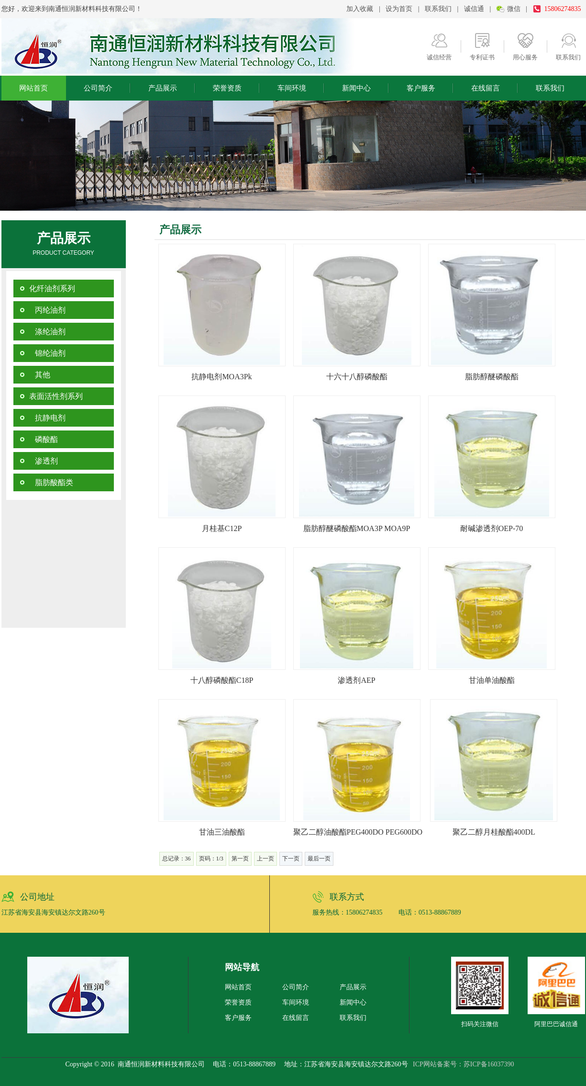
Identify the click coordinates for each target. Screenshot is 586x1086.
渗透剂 (43, 461)
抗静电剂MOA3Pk (221, 377)
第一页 (240, 858)
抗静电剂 (47, 418)
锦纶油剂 (47, 353)
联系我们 (438, 8)
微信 (513, 8)
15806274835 (562, 8)
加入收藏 (359, 8)
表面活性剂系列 (56, 396)
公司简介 (98, 88)
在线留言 (485, 88)
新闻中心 (356, 88)
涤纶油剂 (47, 332)
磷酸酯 (43, 439)
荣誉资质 (227, 88)
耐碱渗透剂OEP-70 (491, 528)
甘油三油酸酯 (222, 832)
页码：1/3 (211, 858)
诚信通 (474, 8)
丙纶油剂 (47, 310)
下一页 (290, 858)
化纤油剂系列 (52, 288)
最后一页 (319, 858)
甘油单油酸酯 (492, 680)
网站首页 (33, 88)
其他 (39, 375)
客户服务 (421, 88)
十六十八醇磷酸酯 (356, 377)
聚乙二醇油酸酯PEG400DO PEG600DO (358, 832)
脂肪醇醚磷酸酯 (492, 377)
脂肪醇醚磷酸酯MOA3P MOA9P (356, 528)
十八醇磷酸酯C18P (222, 680)
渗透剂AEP (356, 680)
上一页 (265, 858)
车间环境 (291, 88)
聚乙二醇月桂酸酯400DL (494, 832)
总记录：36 (176, 858)
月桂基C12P (222, 528)
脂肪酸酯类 (51, 482)
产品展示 (162, 88)
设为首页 (399, 8)
